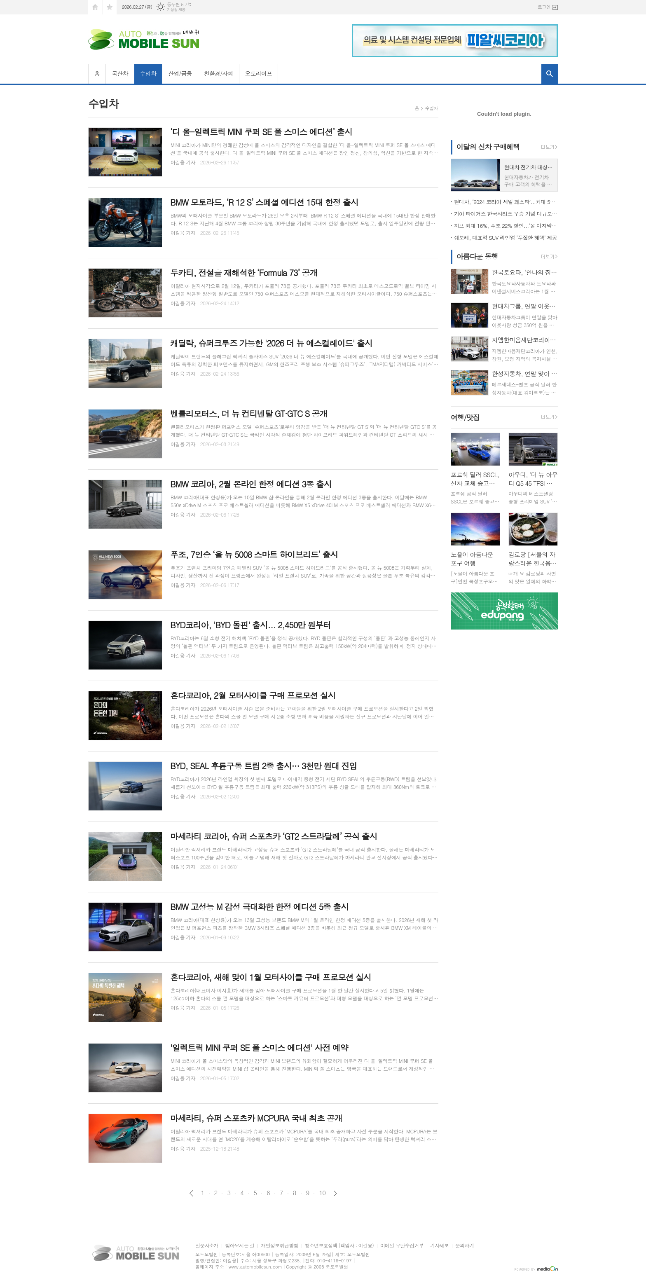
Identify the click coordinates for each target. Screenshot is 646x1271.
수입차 (148, 73)
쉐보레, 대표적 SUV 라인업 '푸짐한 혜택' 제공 (505, 237)
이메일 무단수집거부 (402, 1246)
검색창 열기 (549, 74)
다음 (335, 1193)
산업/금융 (180, 73)
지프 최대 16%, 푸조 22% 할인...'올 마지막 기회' (506, 225)
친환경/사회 (218, 73)
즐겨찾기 (110, 7)
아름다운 (477, 256)
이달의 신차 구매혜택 (488, 147)
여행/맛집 (465, 417)
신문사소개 (206, 1246)
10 (322, 1193)
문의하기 (464, 1246)
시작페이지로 (95, 7)
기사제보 (439, 1246)
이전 (191, 1193)
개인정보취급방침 (279, 1246)
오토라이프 (258, 73)
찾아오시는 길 (239, 1246)
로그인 (544, 7)
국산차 (120, 73)
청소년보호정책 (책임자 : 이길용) (339, 1246)
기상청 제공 (176, 9)
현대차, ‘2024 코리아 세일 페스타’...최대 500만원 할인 (506, 202)
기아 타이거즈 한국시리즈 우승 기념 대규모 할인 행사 (506, 214)
